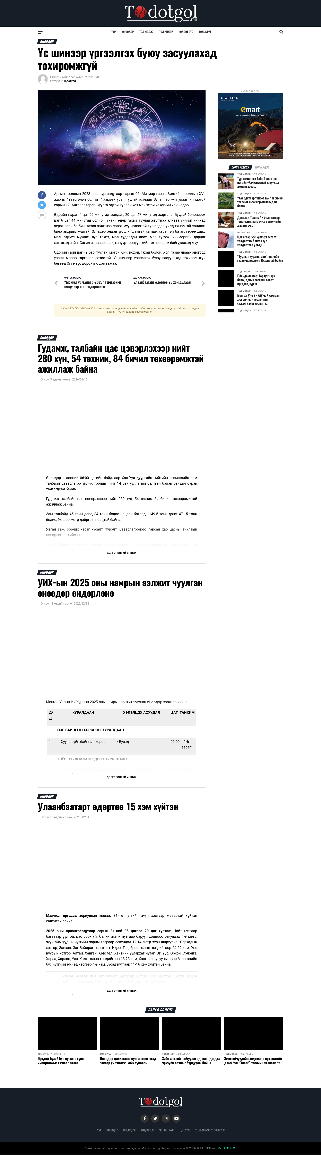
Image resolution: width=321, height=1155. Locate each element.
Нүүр (113, 32)
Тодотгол (69, 81)
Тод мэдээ (146, 32)
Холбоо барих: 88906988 (210, 1130)
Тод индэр (166, 32)
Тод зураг (205, 32)
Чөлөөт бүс (186, 32)
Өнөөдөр (128, 32)
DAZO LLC (226, 1148)
